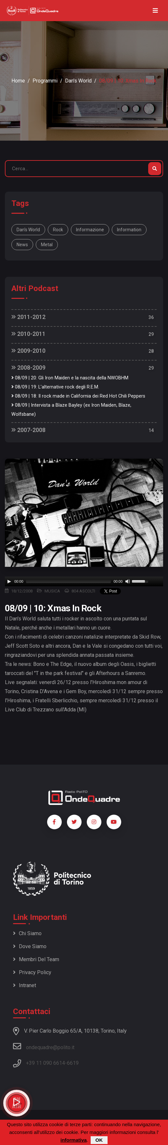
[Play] (9, 581)
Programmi (45, 81)
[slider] (68, 581)
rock (58, 229)
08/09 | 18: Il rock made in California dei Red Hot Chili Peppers (78, 396)
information (129, 229)
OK (99, 1140)
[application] (84, 581)
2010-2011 (28, 333)
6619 (73, 1063)
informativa (73, 1140)
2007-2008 (28, 429)
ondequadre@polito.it (43, 1046)
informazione (90, 229)
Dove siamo (29, 946)
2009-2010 (28, 350)
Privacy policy (32, 972)
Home (18, 81)
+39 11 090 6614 (45, 1063)
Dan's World (78, 81)
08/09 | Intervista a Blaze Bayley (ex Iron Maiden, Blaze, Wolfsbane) (71, 409)
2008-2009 (28, 367)
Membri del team (36, 959)
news (22, 244)
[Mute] (127, 581)
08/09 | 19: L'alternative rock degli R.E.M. (55, 387)
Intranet (24, 985)
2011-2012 (28, 316)
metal (47, 244)
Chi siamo (27, 933)
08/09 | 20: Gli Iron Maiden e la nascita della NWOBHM (69, 378)
